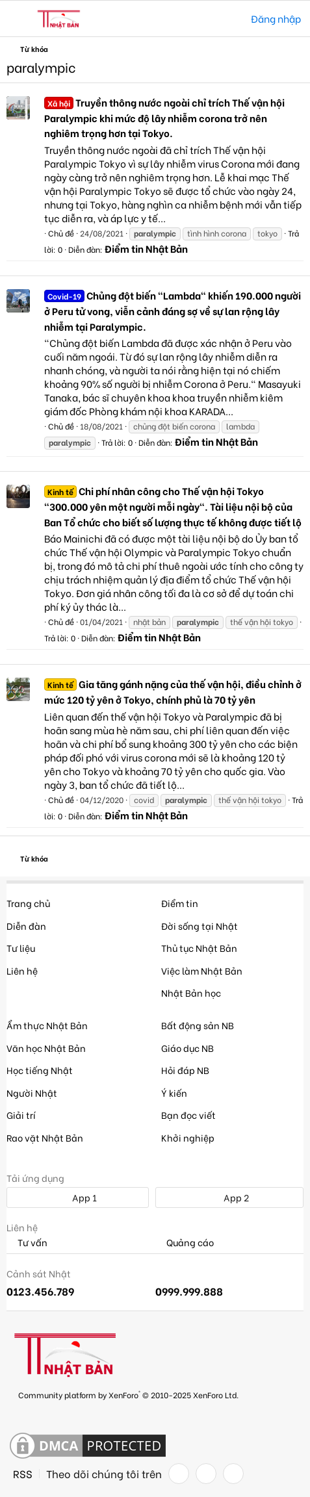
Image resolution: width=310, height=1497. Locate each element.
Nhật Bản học (191, 992)
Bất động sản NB (197, 1025)
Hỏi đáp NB (185, 1070)
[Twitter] (206, 1473)
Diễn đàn (26, 925)
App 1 (77, 1197)
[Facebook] (178, 1473)
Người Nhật (31, 1092)
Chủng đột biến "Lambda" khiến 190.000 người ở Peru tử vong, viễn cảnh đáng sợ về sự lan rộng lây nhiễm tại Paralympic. (172, 310)
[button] (18, 19)
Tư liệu (20, 947)
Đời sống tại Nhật (199, 925)
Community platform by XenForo (128, 1394)
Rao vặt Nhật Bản (44, 1137)
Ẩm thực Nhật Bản (47, 1025)
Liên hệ (22, 970)
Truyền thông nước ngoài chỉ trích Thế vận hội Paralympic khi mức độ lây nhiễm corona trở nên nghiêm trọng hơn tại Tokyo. (164, 117)
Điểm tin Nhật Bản (146, 248)
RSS (22, 1473)
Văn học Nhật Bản (46, 1048)
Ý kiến (174, 1092)
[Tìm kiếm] (231, 18)
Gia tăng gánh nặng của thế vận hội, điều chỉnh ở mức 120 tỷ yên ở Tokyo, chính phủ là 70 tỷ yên (173, 691)
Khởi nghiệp (187, 1137)
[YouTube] (233, 1473)
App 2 (229, 1197)
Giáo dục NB (187, 1048)
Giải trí (21, 1114)
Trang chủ (28, 903)
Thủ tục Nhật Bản (199, 947)
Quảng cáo (184, 1242)
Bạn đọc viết (188, 1114)
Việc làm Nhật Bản (201, 970)
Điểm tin (179, 903)
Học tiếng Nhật (39, 1070)
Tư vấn (26, 1242)
